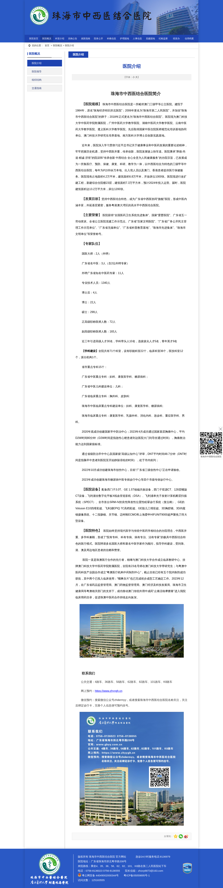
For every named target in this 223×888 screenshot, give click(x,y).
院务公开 (98, 38)
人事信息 (137, 38)
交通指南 (37, 88)
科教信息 (111, 38)
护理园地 (124, 38)
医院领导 (37, 71)
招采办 (176, 38)
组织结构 (37, 79)
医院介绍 (69, 45)
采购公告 (72, 38)
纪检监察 (163, 38)
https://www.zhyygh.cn (108, 690)
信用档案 (189, 38)
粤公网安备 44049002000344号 (98, 875)
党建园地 (150, 38)
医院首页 (33, 38)
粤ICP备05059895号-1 (136, 875)
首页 (47, 45)
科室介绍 (59, 38)
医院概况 (46, 38)
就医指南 (85, 38)
